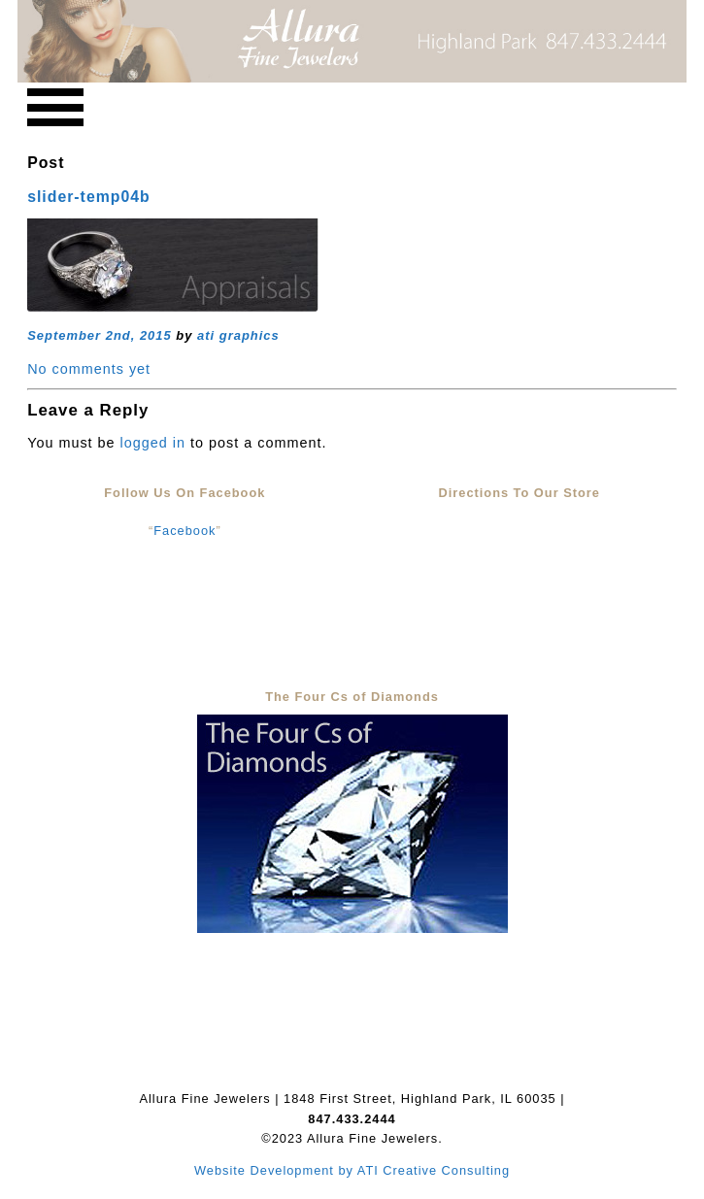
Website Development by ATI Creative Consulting (352, 1170)
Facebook (184, 530)
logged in (152, 442)
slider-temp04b (89, 196)
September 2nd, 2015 (99, 335)
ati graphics (238, 335)
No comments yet (89, 369)
